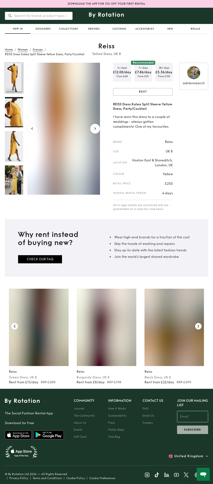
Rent (143, 91)
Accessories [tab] (144, 28)
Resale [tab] (195, 28)
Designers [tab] (43, 28)
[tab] (17, 29)
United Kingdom (189, 456)
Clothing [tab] (119, 28)
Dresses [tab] (94, 28)
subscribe (192, 430)
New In (18, 28)
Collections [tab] (68, 28)
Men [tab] (170, 28)
